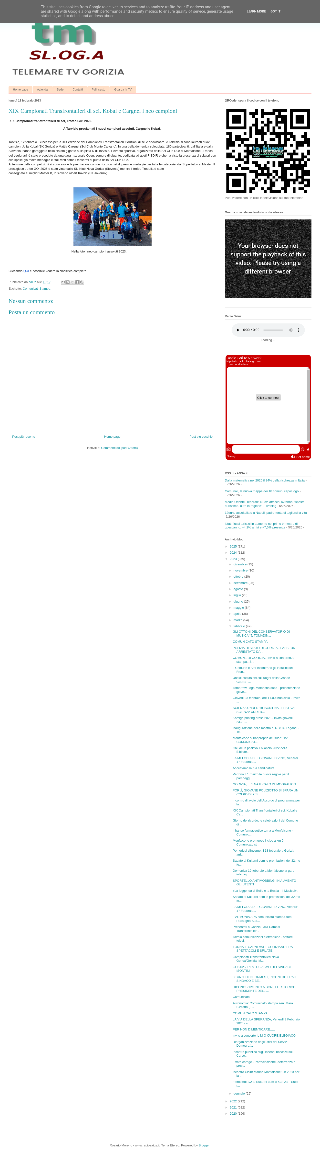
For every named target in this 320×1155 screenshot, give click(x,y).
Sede (60, 89)
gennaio (240, 1093)
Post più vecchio (201, 436)
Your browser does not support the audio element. (268, 330)
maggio (239, 607)
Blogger (204, 1145)
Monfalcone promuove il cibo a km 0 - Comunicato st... (259, 842)
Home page (20, 89)
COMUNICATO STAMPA (250, 641)
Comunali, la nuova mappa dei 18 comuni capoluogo (262, 491)
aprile (238, 614)
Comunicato (241, 997)
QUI (26, 271)
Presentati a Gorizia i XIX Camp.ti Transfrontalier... (256, 929)
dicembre (241, 564)
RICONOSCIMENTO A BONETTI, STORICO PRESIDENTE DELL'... (264, 989)
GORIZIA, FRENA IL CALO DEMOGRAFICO (264, 784)
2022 (234, 1101)
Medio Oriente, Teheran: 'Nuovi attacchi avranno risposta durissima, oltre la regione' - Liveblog (265, 504)
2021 (234, 1107)
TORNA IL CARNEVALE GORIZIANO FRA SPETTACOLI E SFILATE (262, 949)
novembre (241, 570)
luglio (238, 595)
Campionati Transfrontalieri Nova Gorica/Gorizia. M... (256, 959)
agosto (239, 589)
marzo (238, 620)
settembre (241, 583)
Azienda (42, 89)
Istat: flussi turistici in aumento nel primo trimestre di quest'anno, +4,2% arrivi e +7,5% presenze (261, 525)
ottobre (239, 576)
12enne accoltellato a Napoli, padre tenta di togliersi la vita (266, 513)
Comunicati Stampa (36, 288)
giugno (239, 601)
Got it (275, 11)
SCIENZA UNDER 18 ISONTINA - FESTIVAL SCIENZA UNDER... (264, 710)
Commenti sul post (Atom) (119, 448)
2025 (234, 546)
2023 (234, 559)
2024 (234, 552)
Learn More (256, 11)
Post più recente (23, 436)
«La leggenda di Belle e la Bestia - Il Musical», (265, 890)
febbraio (240, 626)
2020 (234, 1113)
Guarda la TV (123, 89)
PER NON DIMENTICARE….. (254, 1029)
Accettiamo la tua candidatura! (254, 768)
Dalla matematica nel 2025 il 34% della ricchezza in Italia (265, 480)
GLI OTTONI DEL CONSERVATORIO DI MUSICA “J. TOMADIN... (261, 633)
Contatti (77, 89)
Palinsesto (98, 89)
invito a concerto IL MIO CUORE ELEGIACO (264, 1035)
